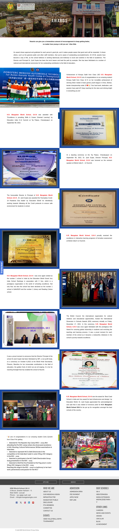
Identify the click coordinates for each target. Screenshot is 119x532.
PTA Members (48, 505)
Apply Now (46, 482)
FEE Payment (75, 494)
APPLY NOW (74, 497)
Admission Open (76, 492)
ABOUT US (47, 492)
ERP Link (73, 500)
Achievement (101, 524)
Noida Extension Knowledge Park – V (103, 499)
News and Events (103, 513)
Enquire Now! (2, 267)
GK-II (98, 492)
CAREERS (99, 510)
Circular (100, 519)
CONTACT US (48, 511)
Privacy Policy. (35, 530)
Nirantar (73, 482)
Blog (98, 521)
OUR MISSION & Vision (51, 494)
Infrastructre (49, 497)
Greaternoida (102, 494)
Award (99, 516)
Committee (47, 508)
